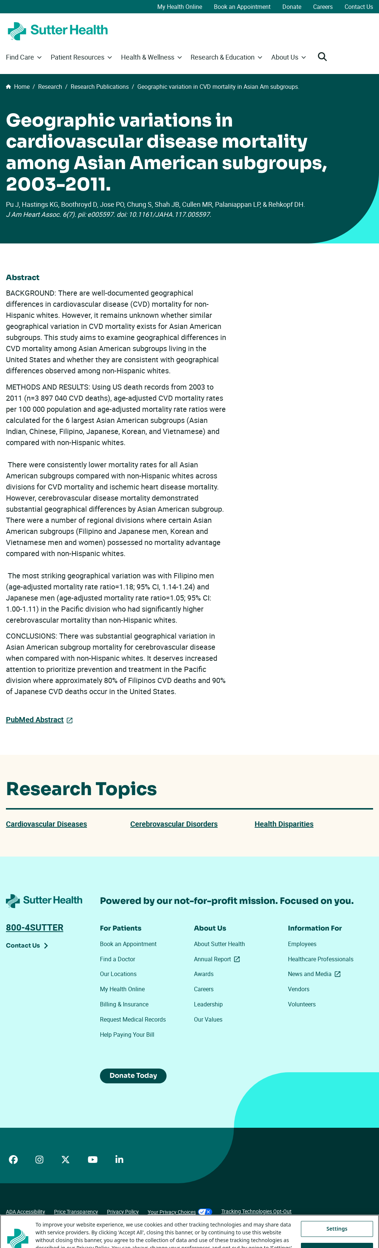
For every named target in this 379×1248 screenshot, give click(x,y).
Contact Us (359, 7)
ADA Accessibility (25, 1211)
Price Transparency (76, 1211)
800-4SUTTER (34, 927)
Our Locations (118, 974)
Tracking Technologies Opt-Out (256, 1211)
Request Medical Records (133, 1019)
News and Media (315, 974)
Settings (337, 1238)
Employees (302, 944)
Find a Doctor (117, 959)
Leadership (208, 1004)
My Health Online (179, 7)
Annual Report (218, 959)
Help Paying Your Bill (127, 1034)
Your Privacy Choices (180, 1212)
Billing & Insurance (124, 1004)
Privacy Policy (123, 1211)
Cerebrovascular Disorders (174, 824)
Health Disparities (284, 824)
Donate (291, 7)
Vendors (298, 989)
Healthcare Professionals (320, 959)
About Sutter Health (219, 944)
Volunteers (302, 1004)
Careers (323, 7)
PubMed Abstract (35, 719)
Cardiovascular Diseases (46, 824)
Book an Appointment (242, 7)
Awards (204, 974)
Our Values (208, 1019)
